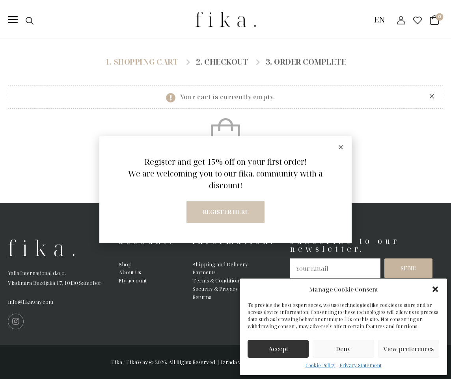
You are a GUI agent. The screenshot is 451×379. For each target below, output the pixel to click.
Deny (343, 349)
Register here (225, 212)
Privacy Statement (360, 365)
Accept (278, 349)
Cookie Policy (320, 365)
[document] (225, 189)
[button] (435, 289)
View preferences (408, 349)
